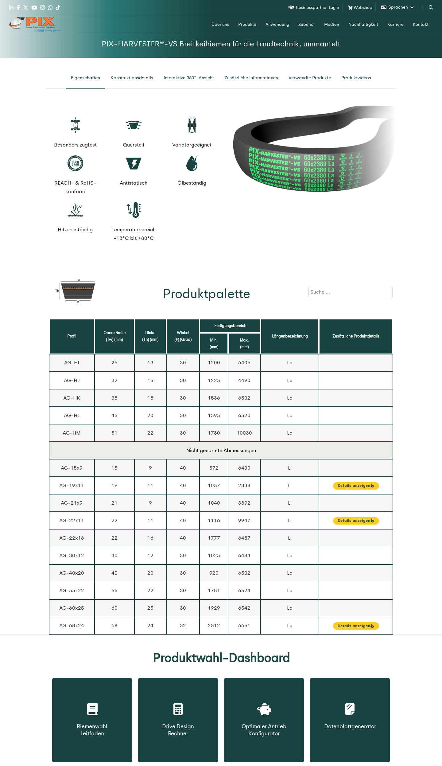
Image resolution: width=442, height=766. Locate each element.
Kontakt (420, 24)
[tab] (85, 78)
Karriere (395, 24)
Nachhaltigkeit (363, 24)
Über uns (220, 24)
